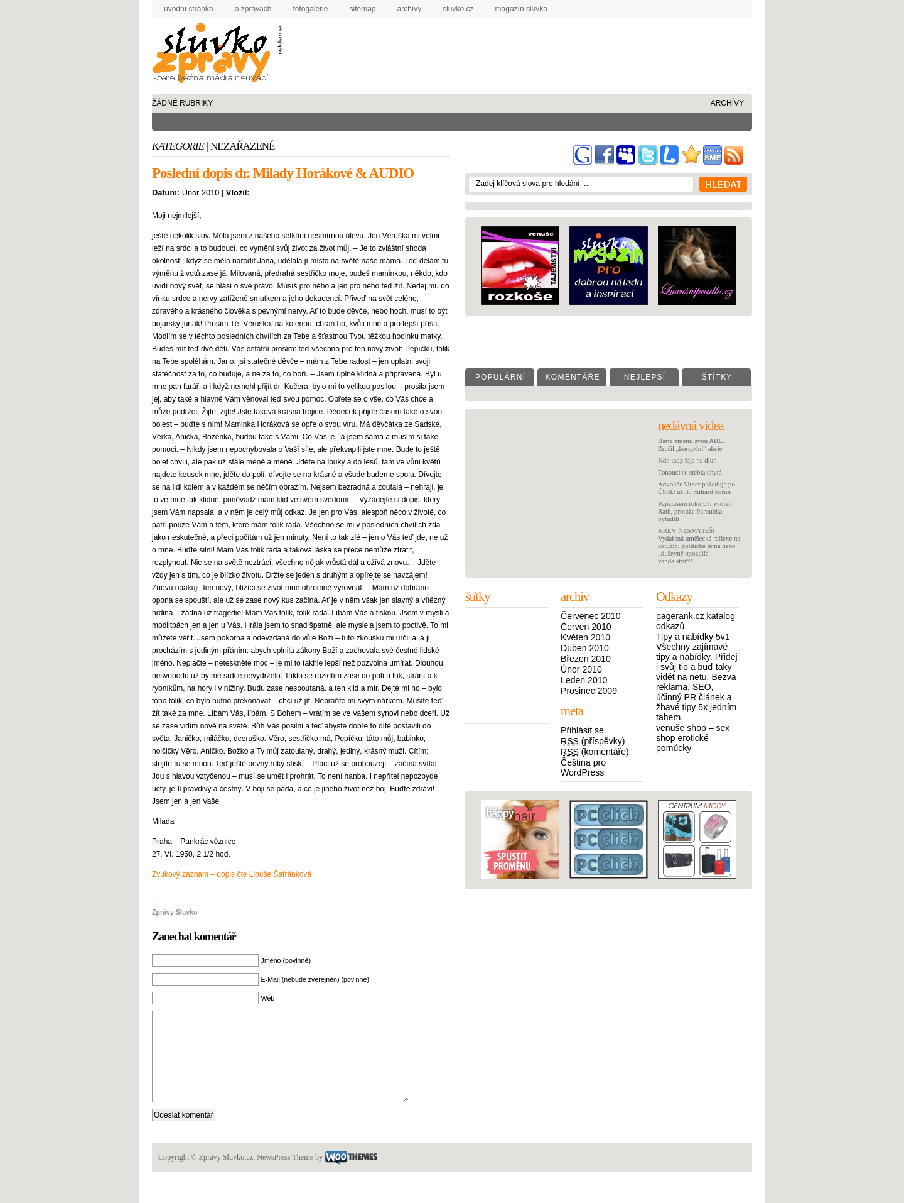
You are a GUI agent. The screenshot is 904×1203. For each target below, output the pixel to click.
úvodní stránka (188, 8)
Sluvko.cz (458, 8)
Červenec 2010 (590, 616)
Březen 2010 (586, 659)
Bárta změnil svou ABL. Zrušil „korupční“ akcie (691, 444)
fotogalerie (310, 8)
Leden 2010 (584, 680)
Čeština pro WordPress (583, 767)
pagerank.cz (680, 616)
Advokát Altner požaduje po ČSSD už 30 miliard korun (696, 487)
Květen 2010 (585, 637)
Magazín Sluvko (521, 8)
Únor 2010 (581, 669)
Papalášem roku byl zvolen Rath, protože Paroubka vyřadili (694, 511)
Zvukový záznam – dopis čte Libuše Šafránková (231, 874)
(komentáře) (595, 752)
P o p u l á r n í (499, 377)
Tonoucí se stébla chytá (690, 472)
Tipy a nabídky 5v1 (693, 637)
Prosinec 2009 (589, 691)
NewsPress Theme (285, 1176)
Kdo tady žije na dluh (687, 460)
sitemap (362, 8)
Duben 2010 (585, 648)
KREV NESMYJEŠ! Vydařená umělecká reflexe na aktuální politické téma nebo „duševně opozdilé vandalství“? (699, 545)
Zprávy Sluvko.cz (214, 55)
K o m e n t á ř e (571, 377)
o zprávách (253, 8)
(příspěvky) (593, 741)
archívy (409, 8)
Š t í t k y (716, 377)
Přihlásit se (582, 730)
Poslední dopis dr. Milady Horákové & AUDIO (283, 173)
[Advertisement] (510, 46)
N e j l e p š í (644, 377)
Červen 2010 (586, 627)
